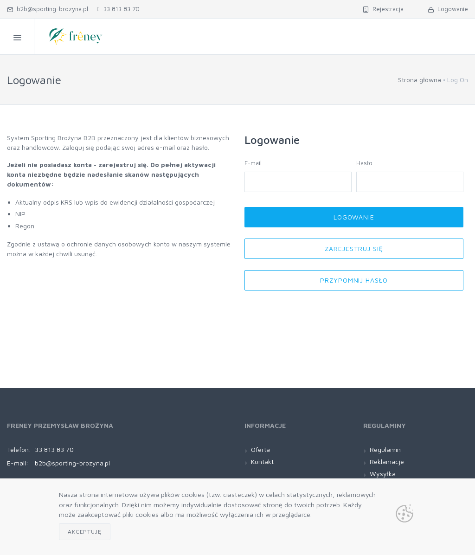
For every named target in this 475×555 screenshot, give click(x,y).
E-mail (253, 163)
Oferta (260, 449)
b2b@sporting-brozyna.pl (47, 9)
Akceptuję (85, 531)
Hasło (364, 163)
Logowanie (448, 9)
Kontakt (262, 461)
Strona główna (419, 80)
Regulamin (385, 449)
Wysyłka (383, 474)
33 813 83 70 (118, 9)
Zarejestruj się (354, 248)
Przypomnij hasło (354, 280)
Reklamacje (387, 461)
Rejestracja (383, 9)
